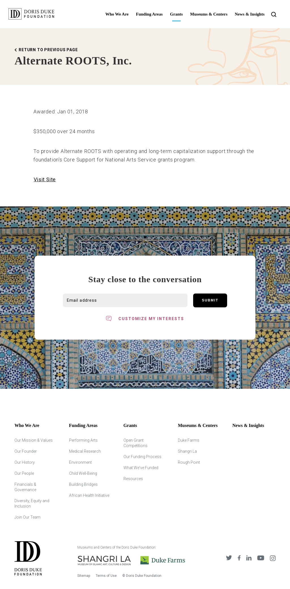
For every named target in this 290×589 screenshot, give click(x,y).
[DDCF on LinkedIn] (248, 558)
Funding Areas (149, 14)
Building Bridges (83, 484)
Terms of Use (106, 576)
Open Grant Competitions (135, 443)
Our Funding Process (142, 456)
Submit (210, 300)
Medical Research (85, 451)
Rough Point (189, 462)
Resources (133, 478)
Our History (24, 462)
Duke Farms (188, 440)
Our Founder (25, 451)
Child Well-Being (83, 473)
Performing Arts (83, 440)
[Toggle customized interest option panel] (145, 319)
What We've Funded (140, 467)
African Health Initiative (89, 495)
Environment (80, 462)
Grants (176, 14)
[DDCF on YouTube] (260, 558)
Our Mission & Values (33, 440)
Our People (24, 473)
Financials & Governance (25, 487)
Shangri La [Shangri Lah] (187, 451)
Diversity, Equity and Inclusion (31, 503)
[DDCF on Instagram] (273, 558)
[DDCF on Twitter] (229, 558)
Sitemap (83, 576)
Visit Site (45, 179)
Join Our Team (27, 517)
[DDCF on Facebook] (239, 558)
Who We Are (117, 14)
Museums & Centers (208, 14)
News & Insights (250, 14)
